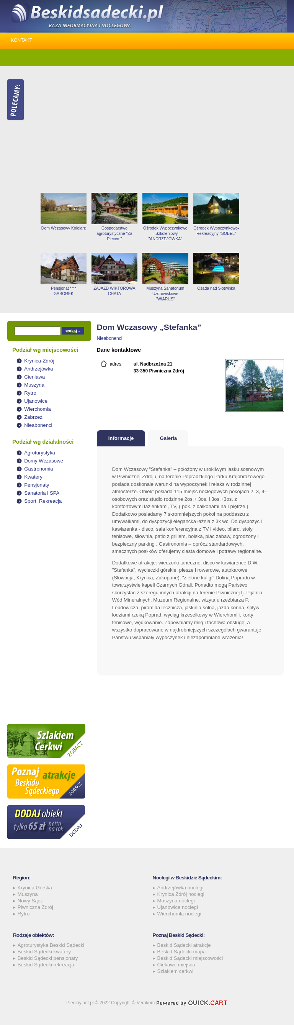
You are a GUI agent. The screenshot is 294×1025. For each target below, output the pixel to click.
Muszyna (34, 385)
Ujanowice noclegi (177, 907)
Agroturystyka (39, 453)
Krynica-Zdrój (39, 361)
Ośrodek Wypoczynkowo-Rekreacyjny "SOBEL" (216, 231)
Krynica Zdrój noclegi (180, 894)
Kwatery (33, 477)
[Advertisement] (162, 129)
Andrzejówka (38, 369)
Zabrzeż (33, 417)
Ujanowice (35, 401)
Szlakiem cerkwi (175, 971)
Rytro (30, 393)
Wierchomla (37, 409)
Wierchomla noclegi (179, 914)
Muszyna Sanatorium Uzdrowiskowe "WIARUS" (166, 293)
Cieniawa (34, 377)
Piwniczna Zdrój (35, 907)
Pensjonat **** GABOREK (63, 291)
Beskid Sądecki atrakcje (184, 945)
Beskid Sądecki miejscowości (190, 958)
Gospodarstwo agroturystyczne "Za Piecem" (114, 233)
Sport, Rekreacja (43, 501)
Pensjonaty (36, 485)
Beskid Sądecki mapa (181, 951)
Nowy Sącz (30, 901)
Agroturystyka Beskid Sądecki (51, 945)
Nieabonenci (38, 425)
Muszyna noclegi (176, 901)
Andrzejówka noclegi (180, 888)
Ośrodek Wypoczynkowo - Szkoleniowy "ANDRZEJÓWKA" (165, 233)
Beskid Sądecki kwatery (44, 951)
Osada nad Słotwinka (216, 288)
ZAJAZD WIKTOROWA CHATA (114, 291)
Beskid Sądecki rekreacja (46, 965)
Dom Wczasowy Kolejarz (63, 228)
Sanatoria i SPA (41, 493)
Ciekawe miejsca (176, 965)
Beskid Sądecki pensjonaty (48, 958)
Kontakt (21, 40)
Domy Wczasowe (43, 461)
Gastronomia (38, 469)
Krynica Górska (35, 888)
